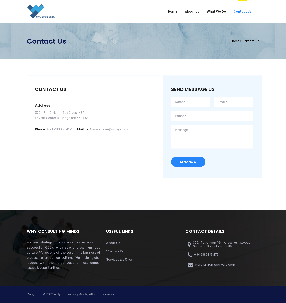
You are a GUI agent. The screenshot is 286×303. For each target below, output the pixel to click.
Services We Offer (119, 259)
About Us (192, 11)
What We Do (216, 11)
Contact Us (242, 11)
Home (172, 11)
